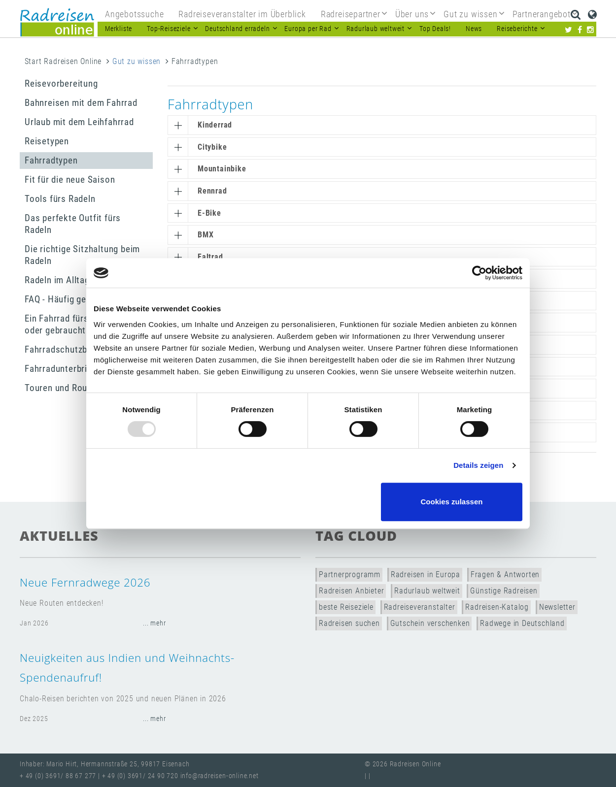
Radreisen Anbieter (351, 590)
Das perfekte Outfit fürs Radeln (73, 223)
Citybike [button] (212, 147)
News (474, 29)
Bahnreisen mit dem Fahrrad (81, 102)
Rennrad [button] (212, 191)
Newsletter (557, 607)
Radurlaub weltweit (427, 590)
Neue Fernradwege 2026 (85, 582)
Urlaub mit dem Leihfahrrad (79, 122)
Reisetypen (47, 141)
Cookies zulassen (452, 501)
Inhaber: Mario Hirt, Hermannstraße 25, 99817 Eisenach (104, 764)
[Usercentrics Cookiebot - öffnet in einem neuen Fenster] (479, 272)
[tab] (382, 125)
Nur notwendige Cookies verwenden (306, 502)
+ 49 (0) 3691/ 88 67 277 (58, 776)
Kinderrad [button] (215, 125)
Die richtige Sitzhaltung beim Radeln (82, 254)
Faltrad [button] (210, 257)
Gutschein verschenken (430, 623)
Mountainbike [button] (222, 168)
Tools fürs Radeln (60, 198)
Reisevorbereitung (61, 83)
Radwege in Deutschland (522, 623)
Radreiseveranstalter (419, 607)
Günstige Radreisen (503, 590)
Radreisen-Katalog (497, 607)
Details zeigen (478, 465)
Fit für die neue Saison (70, 179)
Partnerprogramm (349, 574)
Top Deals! (435, 29)
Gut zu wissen (136, 61)
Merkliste (118, 29)
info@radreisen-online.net (219, 776)
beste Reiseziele (346, 607)
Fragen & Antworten (505, 574)
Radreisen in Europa (425, 574)
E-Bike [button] (209, 213)
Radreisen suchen (349, 623)
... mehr (154, 623)
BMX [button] (205, 234)
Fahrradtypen (51, 160)
